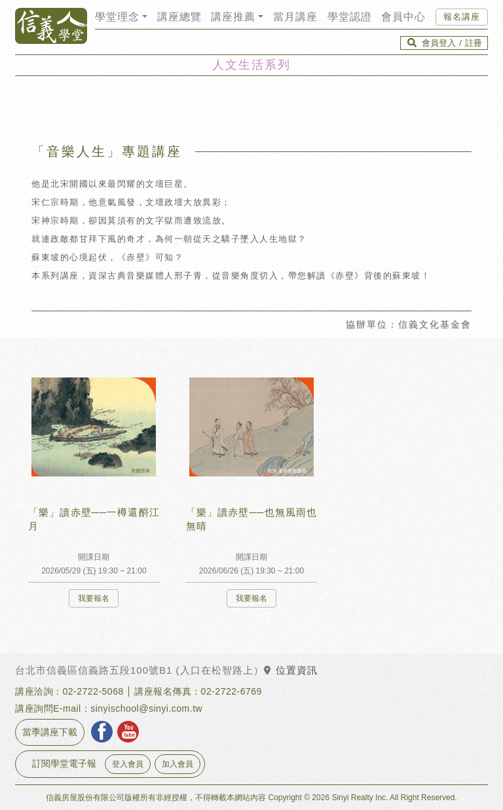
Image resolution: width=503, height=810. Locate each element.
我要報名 (93, 598)
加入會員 (177, 764)
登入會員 (127, 764)
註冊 (473, 43)
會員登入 (439, 43)
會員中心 (403, 16)
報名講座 (461, 17)
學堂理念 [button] (117, 16)
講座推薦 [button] (233, 16)
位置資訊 (291, 670)
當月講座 (295, 16)
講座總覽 (179, 16)
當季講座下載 (49, 732)
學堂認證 (349, 16)
